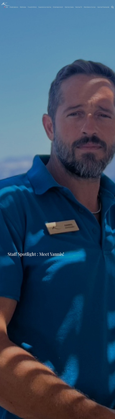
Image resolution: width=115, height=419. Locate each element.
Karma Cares (69, 7)
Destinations (14, 7)
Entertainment (58, 7)
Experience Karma (44, 7)
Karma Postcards (103, 7)
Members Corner (90, 7)
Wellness (23, 7)
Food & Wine (32, 7)
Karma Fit (78, 7)
